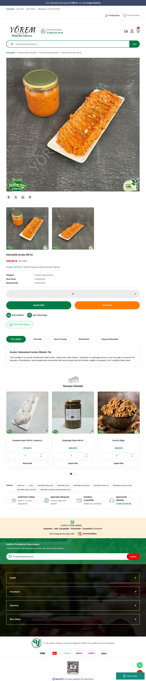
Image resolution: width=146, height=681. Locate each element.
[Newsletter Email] (73, 556)
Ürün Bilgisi (16, 339)
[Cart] (138, 31)
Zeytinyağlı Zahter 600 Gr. (73, 440)
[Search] (73, 44)
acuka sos (21, 485)
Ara (134, 44)
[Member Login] (132, 31)
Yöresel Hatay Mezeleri (44, 275)
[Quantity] (73, 294)
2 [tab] (75, 474)
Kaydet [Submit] (133, 556)
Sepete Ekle (39, 305)
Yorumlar (38, 339)
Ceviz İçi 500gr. (118, 440)
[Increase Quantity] (41, 454)
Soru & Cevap (60, 339)
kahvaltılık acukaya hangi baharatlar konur (56, 489)
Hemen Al (107, 305)
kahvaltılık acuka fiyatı (81, 485)
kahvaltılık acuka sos (101, 485)
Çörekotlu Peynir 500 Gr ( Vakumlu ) (27, 440)
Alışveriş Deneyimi (109, 339)
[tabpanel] (27, 429)
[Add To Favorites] (135, 61)
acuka (31, 485)
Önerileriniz (84, 339)
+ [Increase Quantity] (135, 293)
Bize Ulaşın (130, 676)
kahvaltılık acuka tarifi (45, 485)
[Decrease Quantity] (41, 456)
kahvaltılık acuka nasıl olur (26, 489)
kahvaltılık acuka (63, 485)
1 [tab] (71, 474)
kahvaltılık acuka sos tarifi (122, 485)
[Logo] (22, 31)
